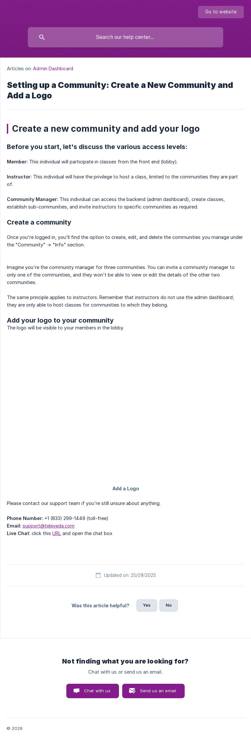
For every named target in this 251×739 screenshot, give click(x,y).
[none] (221, 12)
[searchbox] (125, 37)
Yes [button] (147, 605)
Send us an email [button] (158, 690)
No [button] (169, 605)
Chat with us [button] (97, 690)
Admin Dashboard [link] (53, 68)
